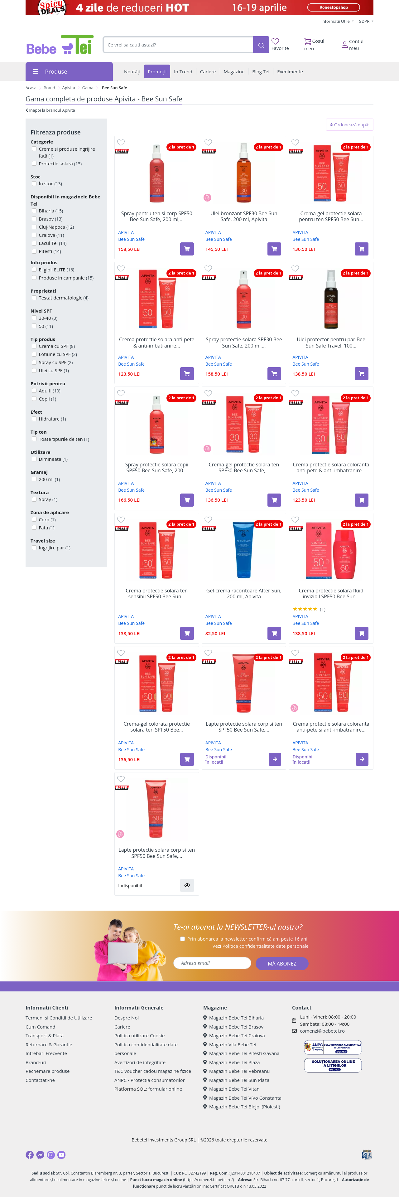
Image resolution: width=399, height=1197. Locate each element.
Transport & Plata (45, 1035)
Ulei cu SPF (53, 370)
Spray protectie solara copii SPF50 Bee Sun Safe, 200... (156, 468)
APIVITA (126, 232)
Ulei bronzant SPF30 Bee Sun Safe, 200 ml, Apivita (243, 216)
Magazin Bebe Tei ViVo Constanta (242, 1098)
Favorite (280, 44)
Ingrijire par (54, 547)
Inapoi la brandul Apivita (50, 110)
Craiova (51, 235)
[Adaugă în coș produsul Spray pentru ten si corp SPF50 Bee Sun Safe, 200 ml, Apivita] (187, 248)
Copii (47, 399)
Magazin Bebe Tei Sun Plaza (236, 1080)
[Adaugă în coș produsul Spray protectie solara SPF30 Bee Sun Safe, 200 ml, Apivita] (274, 373)
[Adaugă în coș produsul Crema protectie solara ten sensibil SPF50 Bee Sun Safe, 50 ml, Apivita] (187, 633)
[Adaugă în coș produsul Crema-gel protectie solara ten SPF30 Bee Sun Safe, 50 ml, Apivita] (274, 500)
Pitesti (49, 251)
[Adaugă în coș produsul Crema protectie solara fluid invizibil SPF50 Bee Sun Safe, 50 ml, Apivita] (361, 633)
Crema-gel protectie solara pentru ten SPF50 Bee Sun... (331, 216)
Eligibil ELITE (56, 269)
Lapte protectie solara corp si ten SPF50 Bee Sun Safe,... (244, 727)
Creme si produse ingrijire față (66, 152)
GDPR (365, 21)
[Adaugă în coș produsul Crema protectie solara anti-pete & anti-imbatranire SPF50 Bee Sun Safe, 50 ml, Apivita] (187, 373)
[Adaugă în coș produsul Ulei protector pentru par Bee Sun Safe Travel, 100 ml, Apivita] (361, 373)
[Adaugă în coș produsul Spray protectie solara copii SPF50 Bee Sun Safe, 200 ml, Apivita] (187, 500)
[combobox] (178, 44)
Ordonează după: (349, 125)
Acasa (31, 87)
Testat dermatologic (63, 297)
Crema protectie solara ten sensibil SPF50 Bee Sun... (157, 594)
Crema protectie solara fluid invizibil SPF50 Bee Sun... (331, 594)
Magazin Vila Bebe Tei (229, 1044)
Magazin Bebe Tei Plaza (231, 1062)
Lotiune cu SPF (57, 354)
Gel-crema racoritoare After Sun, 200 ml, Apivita (243, 594)
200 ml (49, 479)
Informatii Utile (336, 21)
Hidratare (52, 419)
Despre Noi (126, 1018)
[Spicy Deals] (199, 7)
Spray (48, 499)
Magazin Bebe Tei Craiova (234, 1035)
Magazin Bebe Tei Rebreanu (236, 1071)
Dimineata (53, 459)
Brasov (50, 219)
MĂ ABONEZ (282, 963)
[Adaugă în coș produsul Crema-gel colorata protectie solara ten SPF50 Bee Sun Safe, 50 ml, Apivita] (187, 759)
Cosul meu (314, 43)
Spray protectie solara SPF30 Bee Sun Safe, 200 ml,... (244, 342)
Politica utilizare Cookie (139, 1035)
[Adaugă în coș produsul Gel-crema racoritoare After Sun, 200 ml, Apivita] (274, 633)
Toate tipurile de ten (63, 439)
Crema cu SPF (56, 346)
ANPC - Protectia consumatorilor (149, 1080)
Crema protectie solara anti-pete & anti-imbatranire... (156, 342)
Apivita (68, 87)
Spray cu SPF (55, 362)
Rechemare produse (48, 1071)
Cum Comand (40, 1027)
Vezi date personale (260, 946)
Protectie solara (60, 163)
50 (45, 326)
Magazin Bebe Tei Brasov (233, 1027)
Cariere (122, 1027)
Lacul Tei (52, 243)
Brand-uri (36, 1062)
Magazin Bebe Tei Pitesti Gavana (241, 1053)
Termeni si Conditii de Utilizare (59, 1018)
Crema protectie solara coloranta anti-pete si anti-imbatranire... (331, 727)
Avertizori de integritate (140, 1062)
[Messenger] (40, 1155)
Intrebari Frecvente (46, 1053)
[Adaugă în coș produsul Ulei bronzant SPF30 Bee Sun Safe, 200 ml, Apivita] (274, 248)
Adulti (49, 390)
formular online (165, 1089)
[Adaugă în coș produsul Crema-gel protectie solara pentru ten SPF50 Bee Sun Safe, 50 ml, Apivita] (361, 248)
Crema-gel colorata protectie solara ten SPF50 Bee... (157, 727)
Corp (47, 519)
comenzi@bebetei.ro (322, 1031)
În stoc (50, 183)
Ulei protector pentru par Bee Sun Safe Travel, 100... (331, 342)
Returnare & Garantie (49, 1044)
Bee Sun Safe (131, 239)
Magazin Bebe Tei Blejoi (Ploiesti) (241, 1106)
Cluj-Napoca (56, 227)
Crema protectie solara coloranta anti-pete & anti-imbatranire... (331, 468)
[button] (275, 759)
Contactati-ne (40, 1080)
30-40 (47, 318)
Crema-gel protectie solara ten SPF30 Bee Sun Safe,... (244, 468)
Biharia (50, 210)
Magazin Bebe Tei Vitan (231, 1089)
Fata (46, 527)
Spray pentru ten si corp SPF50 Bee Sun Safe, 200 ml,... (156, 216)
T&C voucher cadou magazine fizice (152, 1071)
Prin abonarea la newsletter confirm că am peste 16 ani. (248, 939)
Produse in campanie (66, 278)
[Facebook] (30, 1155)
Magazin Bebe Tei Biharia (233, 1018)
